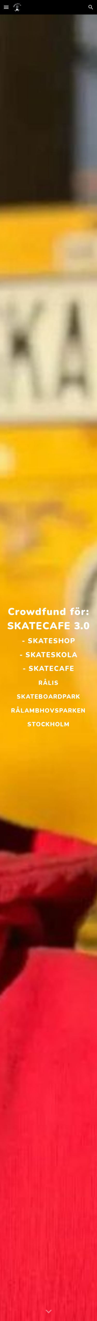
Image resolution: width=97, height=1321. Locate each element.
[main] (48, 668)
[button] (6, 7)
